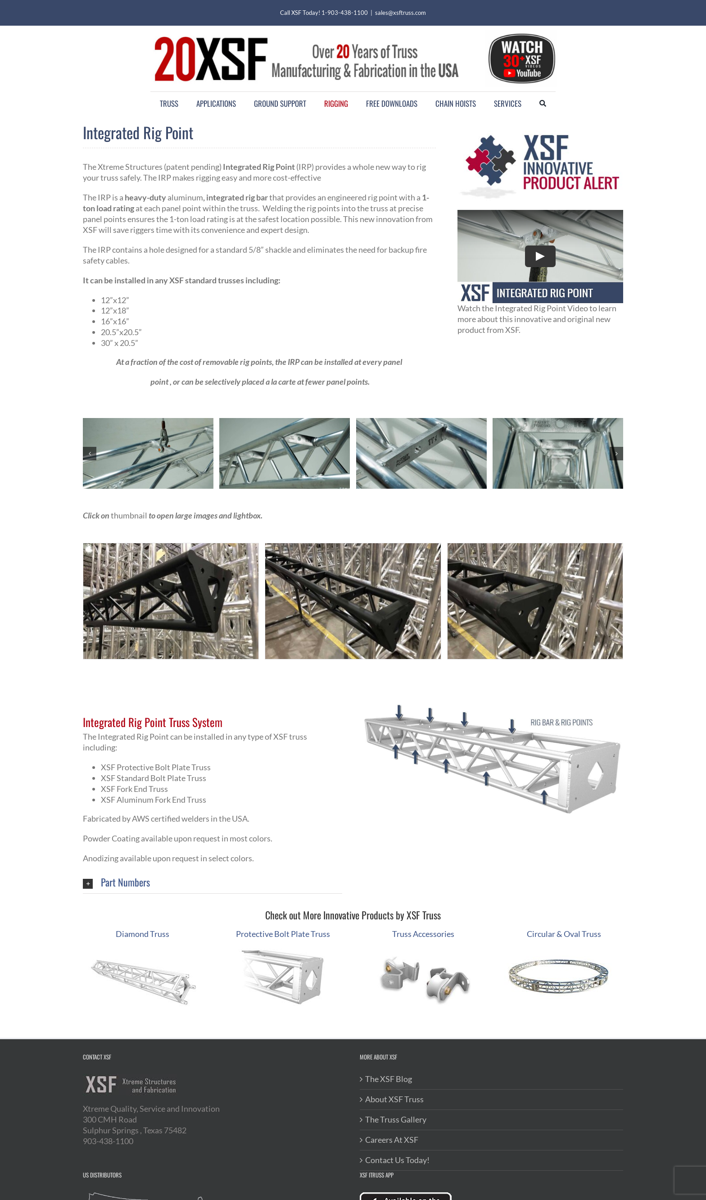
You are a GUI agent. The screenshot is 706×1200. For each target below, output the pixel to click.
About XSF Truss (394, 1099)
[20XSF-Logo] (306, 35)
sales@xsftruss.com (400, 12)
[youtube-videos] (521, 34)
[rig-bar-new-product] (558, 423)
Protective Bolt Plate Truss (283, 934)
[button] (89, 453)
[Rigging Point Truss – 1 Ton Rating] (284, 423)
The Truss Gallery (395, 1119)
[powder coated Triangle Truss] (170, 548)
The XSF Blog (388, 1079)
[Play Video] (540, 257)
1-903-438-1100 (344, 12)
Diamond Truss (142, 934)
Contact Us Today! (397, 1160)
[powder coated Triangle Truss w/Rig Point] (535, 548)
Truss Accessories (423, 934)
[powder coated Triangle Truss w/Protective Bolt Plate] (352, 548)
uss (595, 934)
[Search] (542, 103)
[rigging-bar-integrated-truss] (421, 423)
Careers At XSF (391, 1140)
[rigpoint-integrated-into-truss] (148, 423)
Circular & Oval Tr (558, 934)
